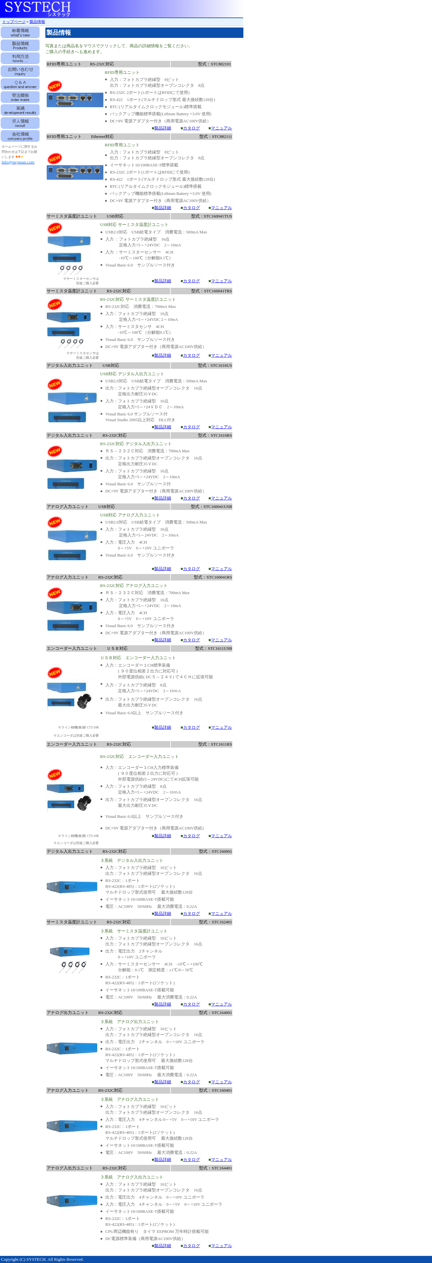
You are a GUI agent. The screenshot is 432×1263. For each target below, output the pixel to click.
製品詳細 (162, 128)
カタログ (191, 128)
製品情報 (37, 21)
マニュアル (221, 128)
